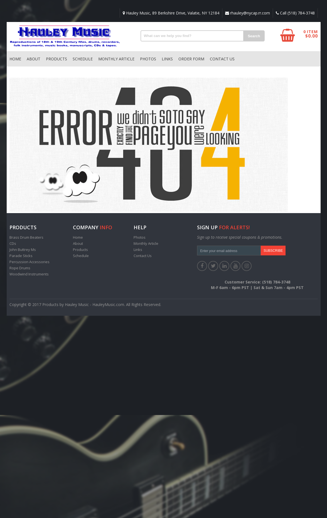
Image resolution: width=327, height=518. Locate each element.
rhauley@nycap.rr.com (247, 13)
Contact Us (222, 58)
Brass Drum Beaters (26, 237)
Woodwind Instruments (29, 274)
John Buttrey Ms (22, 249)
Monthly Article (116, 58)
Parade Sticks (21, 255)
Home (15, 58)
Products (56, 58)
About (33, 58)
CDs (12, 243)
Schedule (83, 58)
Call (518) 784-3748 (295, 13)
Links (167, 58)
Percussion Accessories (29, 261)
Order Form (191, 58)
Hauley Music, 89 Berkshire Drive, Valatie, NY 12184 (171, 13)
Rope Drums (19, 267)
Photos (148, 58)
